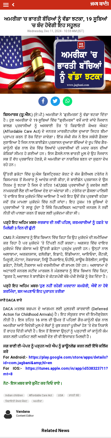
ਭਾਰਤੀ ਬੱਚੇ (74, 395)
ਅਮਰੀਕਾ (37, 401)
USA (60, 395)
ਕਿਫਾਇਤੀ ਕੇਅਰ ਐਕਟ (16, 401)
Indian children (14, 395)
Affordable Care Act (40, 395)
